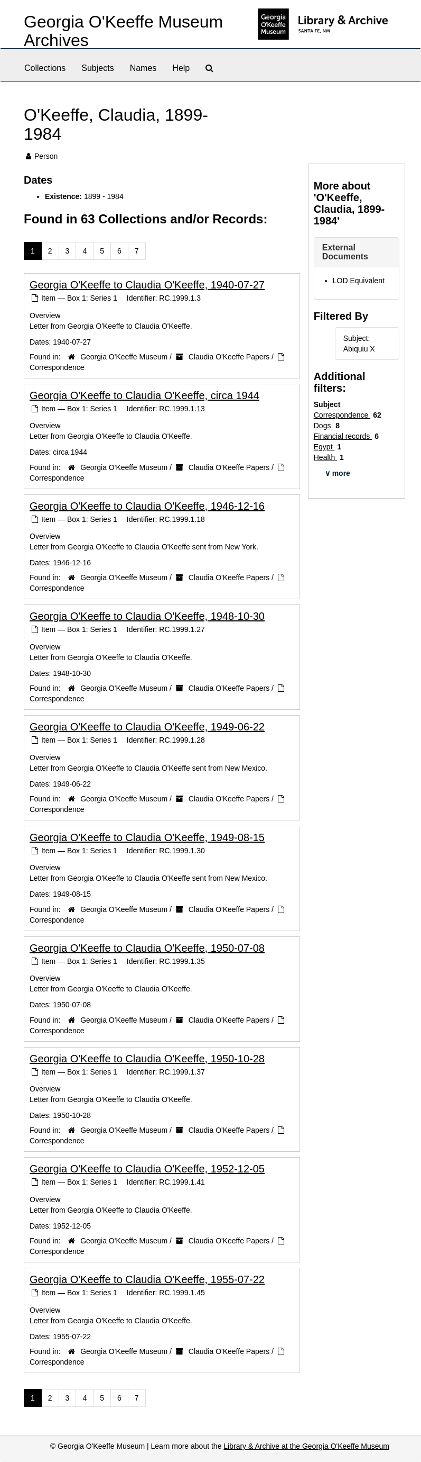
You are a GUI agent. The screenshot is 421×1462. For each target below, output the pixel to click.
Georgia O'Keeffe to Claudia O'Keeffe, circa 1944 (144, 395)
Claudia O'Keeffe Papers (229, 357)
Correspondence (57, 367)
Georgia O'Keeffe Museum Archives (123, 31)
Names (143, 68)
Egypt (324, 447)
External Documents (345, 252)
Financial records (343, 436)
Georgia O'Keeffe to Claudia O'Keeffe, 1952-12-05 (147, 1169)
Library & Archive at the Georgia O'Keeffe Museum (306, 1446)
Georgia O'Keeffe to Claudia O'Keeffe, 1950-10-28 (147, 1058)
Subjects (97, 68)
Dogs (323, 425)
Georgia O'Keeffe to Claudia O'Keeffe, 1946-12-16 (147, 506)
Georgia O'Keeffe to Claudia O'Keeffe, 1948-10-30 (147, 616)
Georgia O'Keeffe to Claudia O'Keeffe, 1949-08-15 (147, 837)
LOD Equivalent (359, 280)
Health (325, 457)
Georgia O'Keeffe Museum (123, 357)
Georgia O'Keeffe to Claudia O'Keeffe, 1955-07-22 (147, 1279)
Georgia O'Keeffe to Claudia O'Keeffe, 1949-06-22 (147, 727)
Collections (45, 68)
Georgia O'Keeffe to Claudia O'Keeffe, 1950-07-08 (147, 948)
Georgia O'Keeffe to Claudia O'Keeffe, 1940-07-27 (147, 285)
